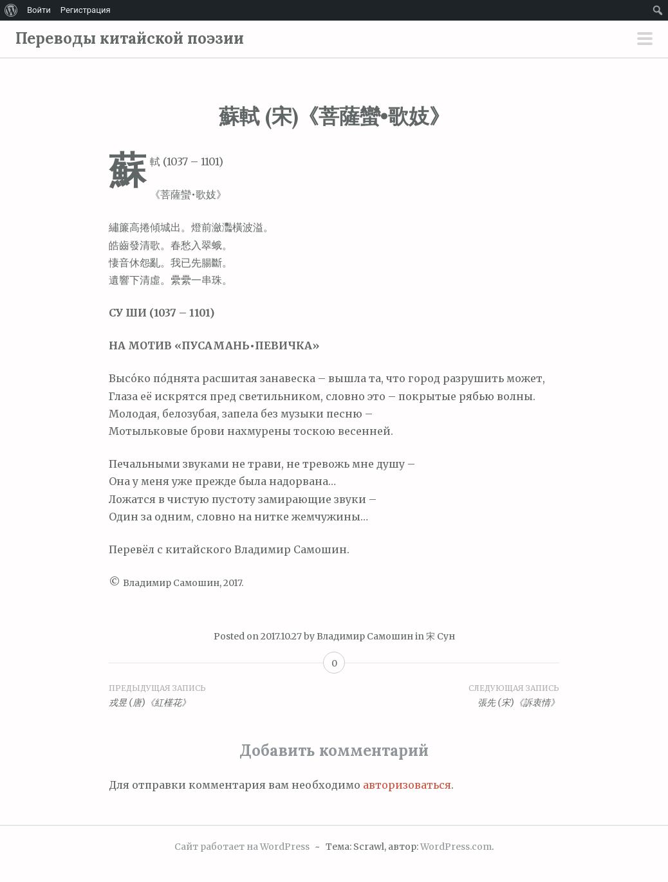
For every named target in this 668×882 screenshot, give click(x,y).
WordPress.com (456, 846)
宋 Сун (440, 636)
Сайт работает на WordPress (242, 846)
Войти (39, 10)
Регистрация (85, 10)
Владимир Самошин (365, 636)
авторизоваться (407, 784)
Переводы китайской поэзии (129, 38)
